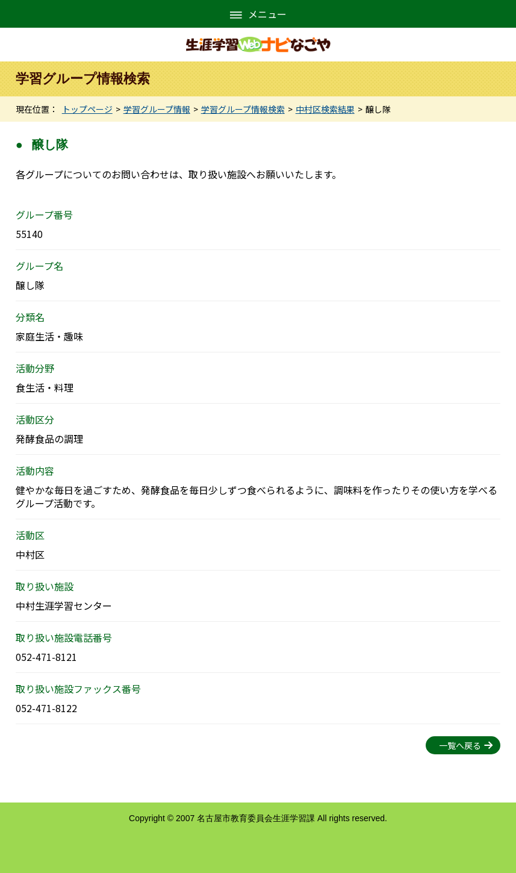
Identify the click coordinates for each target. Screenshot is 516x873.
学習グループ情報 (156, 109)
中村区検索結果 (325, 109)
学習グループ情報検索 (243, 109)
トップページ (87, 109)
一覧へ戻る (460, 745)
